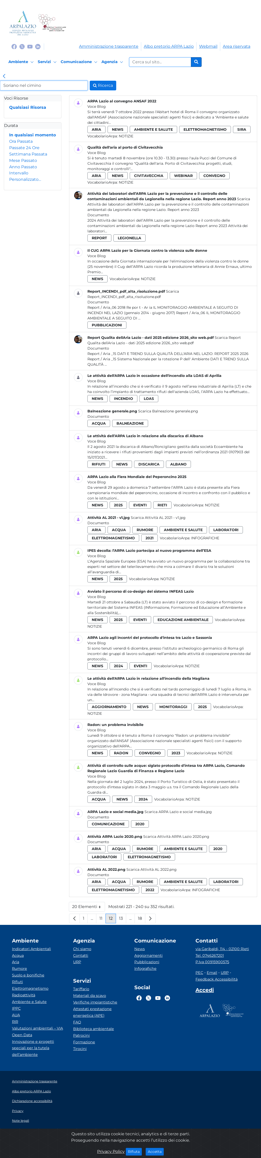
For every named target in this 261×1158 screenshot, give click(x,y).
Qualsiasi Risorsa (27, 107)
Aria (15, 962)
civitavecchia (148, 175)
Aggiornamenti (148, 955)
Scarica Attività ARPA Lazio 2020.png (176, 836)
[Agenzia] (113, 62)
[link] (4, 77)
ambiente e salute (153, 129)
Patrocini (81, 1035)
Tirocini (80, 1048)
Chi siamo (82, 949)
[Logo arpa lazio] (22, 23)
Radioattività (23, 995)
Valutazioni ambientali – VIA (37, 1028)
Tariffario (81, 989)
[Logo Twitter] (22, 46)
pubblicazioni (107, 325)
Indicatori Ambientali (31, 949)
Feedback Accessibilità (216, 979)
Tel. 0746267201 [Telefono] (209, 955)
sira (241, 129)
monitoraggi (173, 707)
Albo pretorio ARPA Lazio (169, 46)
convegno (214, 175)
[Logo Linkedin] (37, 46)
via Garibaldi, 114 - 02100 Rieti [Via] (222, 949)
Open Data (22, 1035)
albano (178, 464)
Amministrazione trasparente (108, 46)
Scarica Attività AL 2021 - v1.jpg (158, 517)
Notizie (126, 136)
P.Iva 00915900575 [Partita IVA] (212, 962)
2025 (118, 505)
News (139, 949)
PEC (199, 972)
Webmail (208, 46)
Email (212, 972)
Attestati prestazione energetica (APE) (92, 1012)
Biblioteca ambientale (93, 1028)
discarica (149, 464)
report (99, 238)
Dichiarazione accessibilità (32, 1101)
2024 (118, 666)
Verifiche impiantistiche (95, 1002)
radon (121, 753)
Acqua (18, 955)
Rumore (19, 968)
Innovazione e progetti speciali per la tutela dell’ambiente (33, 1048)
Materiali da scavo (89, 995)
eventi (140, 505)
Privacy (17, 1111)
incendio (123, 398)
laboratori (226, 530)
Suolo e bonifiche (28, 975)
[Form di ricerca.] (160, 62)
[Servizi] (47, 62)
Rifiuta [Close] (135, 1151)
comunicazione (108, 824)
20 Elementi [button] (88, 908)
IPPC (16, 1008)
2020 (140, 824)
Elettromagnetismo (30, 988)
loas (149, 398)
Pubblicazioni (146, 962)
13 (122, 919)
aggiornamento (109, 707)
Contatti (80, 955)
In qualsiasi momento (32, 135)
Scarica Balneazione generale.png (168, 411)
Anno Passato (23, 166)
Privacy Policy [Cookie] (111, 1151)
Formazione (84, 1042)
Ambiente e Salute (29, 1001)
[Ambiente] (21, 62)
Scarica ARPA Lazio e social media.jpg (178, 811)
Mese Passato (23, 160)
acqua (99, 423)
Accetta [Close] (156, 1151)
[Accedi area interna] (204, 991)
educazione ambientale (183, 619)
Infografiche (205, 538)
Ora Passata (21, 141)
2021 (149, 538)
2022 (150, 890)
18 (141, 919)
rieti (162, 505)
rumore (145, 530)
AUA (16, 1015)
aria (96, 129)
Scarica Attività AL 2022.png (151, 869)
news (117, 129)
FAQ (77, 1022)
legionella (129, 238)
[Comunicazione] (79, 62)
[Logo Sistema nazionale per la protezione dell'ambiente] (52, 23)
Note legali (20, 1121)
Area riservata (236, 46)
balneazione (130, 423)
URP (77, 962)
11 (102, 919)
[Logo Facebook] (14, 46)
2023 (176, 753)
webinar (183, 175)
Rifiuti (17, 982)
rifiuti (99, 464)
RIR (15, 1021)
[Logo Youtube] (30, 46)
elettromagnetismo (205, 129)
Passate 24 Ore (24, 147)
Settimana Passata (28, 154)
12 (112, 919)
